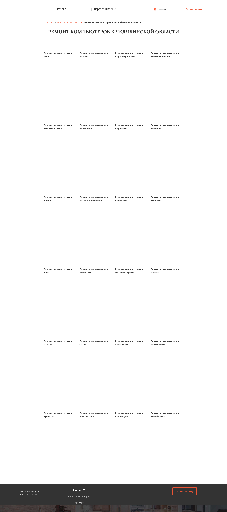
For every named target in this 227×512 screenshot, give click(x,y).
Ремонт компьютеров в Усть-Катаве (93, 414)
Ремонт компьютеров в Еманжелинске (58, 126)
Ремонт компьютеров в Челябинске (165, 414)
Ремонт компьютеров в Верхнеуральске (129, 54)
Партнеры (79, 502)
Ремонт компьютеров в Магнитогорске (129, 270)
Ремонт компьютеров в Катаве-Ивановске (93, 198)
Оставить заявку (195, 9)
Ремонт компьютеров (69, 22)
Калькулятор (162, 8)
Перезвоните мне (105, 9)
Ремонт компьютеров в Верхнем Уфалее (165, 54)
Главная (48, 22)
